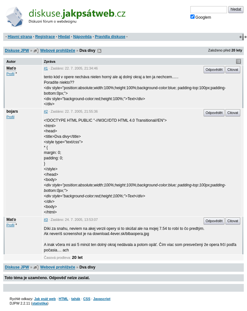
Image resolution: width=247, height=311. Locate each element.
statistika (39, 303)
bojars (12, 111)
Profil (10, 74)
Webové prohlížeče (57, 50)
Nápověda (82, 36)
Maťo (11, 68)
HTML (63, 299)
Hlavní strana (20, 36)
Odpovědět (214, 69)
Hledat (64, 36)
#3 (46, 219)
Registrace (45, 36)
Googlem (200, 17)
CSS (86, 299)
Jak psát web (45, 299)
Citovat (232, 69)
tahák (75, 299)
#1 (46, 68)
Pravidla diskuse (110, 36)
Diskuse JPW (17, 50)
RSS (99, 51)
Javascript (101, 299)
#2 (46, 111)
